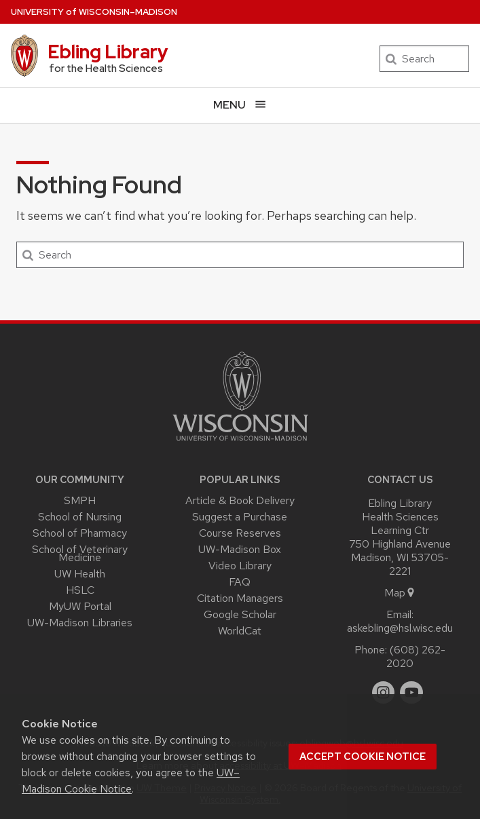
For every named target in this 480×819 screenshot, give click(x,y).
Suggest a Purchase (239, 517)
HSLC (80, 590)
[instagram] (383, 692)
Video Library (240, 565)
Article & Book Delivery (240, 500)
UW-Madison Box (239, 549)
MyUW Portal (80, 606)
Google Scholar (240, 614)
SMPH (80, 500)
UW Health (79, 574)
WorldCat (239, 631)
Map (400, 593)
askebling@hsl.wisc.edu (400, 628)
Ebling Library (108, 51)
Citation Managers (240, 598)
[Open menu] (240, 105)
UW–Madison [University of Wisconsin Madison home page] (94, 12)
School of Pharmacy (80, 533)
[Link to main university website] (240, 443)
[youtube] (411, 692)
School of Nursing (80, 517)
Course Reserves (240, 533)
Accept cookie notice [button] (362, 756)
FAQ (240, 582)
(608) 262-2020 (415, 656)
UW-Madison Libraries (79, 622)
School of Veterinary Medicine (80, 553)
